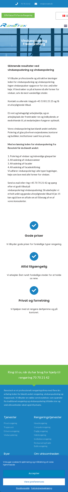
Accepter (34, 473)
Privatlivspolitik (23, 488)
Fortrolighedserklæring (41, 488)
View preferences (34, 481)
